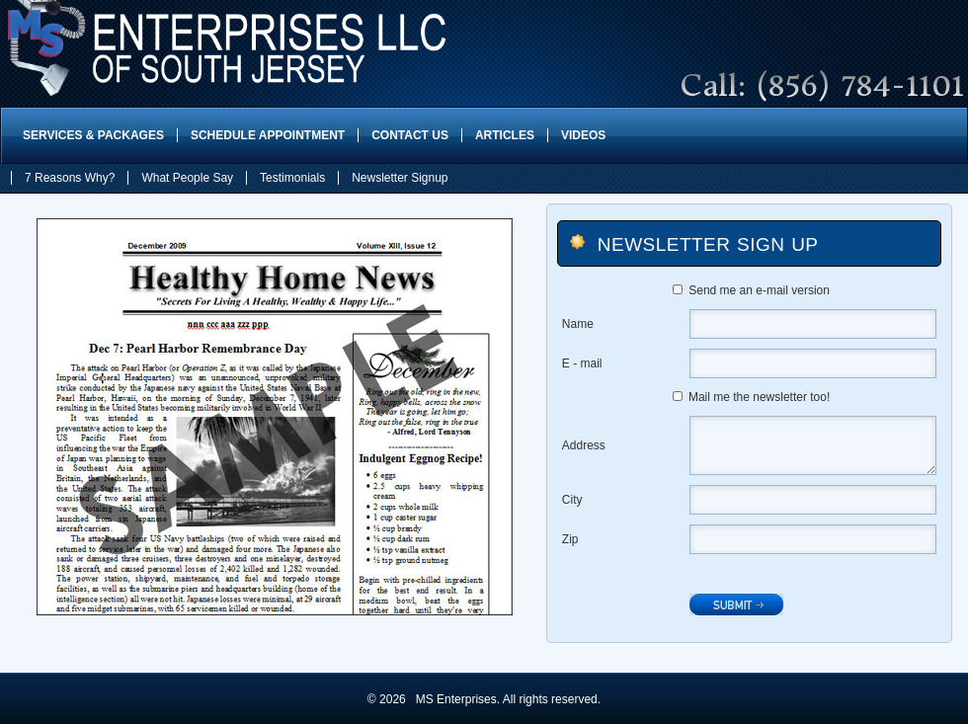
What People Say (187, 178)
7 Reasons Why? (70, 178)
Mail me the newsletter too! (759, 397)
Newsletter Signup (399, 178)
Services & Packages (93, 135)
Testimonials (292, 178)
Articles (504, 135)
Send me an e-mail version (759, 290)
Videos (583, 135)
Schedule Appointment (268, 135)
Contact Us (409, 135)
